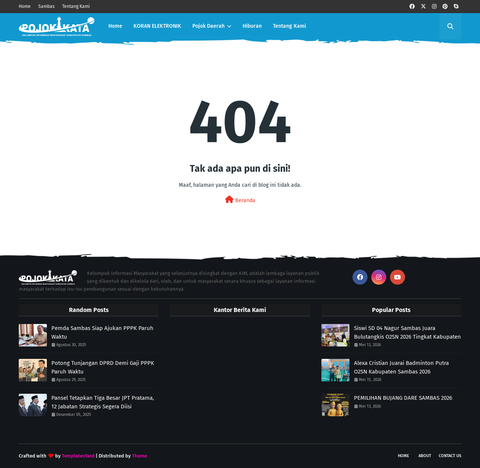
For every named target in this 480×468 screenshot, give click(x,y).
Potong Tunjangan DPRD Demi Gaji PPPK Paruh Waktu (102, 367)
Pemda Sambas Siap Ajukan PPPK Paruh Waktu (102, 332)
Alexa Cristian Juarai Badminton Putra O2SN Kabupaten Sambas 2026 (401, 367)
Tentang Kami (76, 6)
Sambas (46, 6)
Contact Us (450, 455)
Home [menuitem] (115, 26)
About (424, 455)
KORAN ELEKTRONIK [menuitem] (157, 26)
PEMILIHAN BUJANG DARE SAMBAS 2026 (403, 397)
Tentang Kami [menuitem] (289, 26)
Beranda (240, 200)
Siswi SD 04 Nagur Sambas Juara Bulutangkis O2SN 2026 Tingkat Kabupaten (407, 332)
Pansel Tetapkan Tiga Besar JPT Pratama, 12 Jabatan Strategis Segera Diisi (102, 402)
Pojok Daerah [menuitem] (208, 26)
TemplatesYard (78, 456)
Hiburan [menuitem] (252, 26)
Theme (139, 456)
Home (25, 6)
